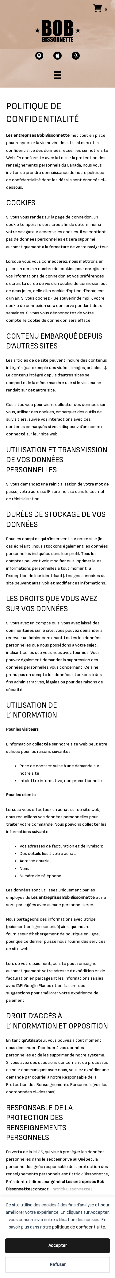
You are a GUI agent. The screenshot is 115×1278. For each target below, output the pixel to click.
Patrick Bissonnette (71, 1189)
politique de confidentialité (78, 1227)
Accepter (57, 1246)
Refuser (58, 1265)
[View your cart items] (101, 9)
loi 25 (38, 1151)
